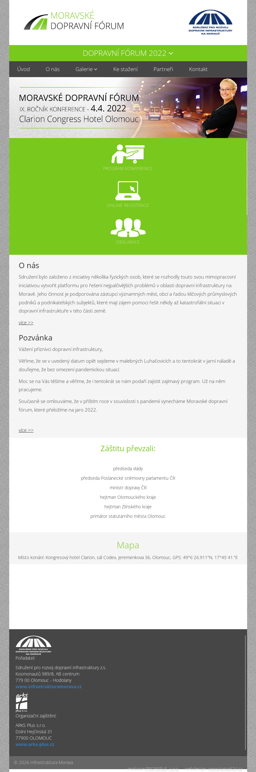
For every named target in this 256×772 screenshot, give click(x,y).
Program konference (128, 168)
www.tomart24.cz (225, 769)
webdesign (195, 769)
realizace (136, 769)
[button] (128, 53)
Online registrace (128, 205)
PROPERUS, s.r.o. (162, 769)
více (23, 322)
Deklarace (128, 242)
